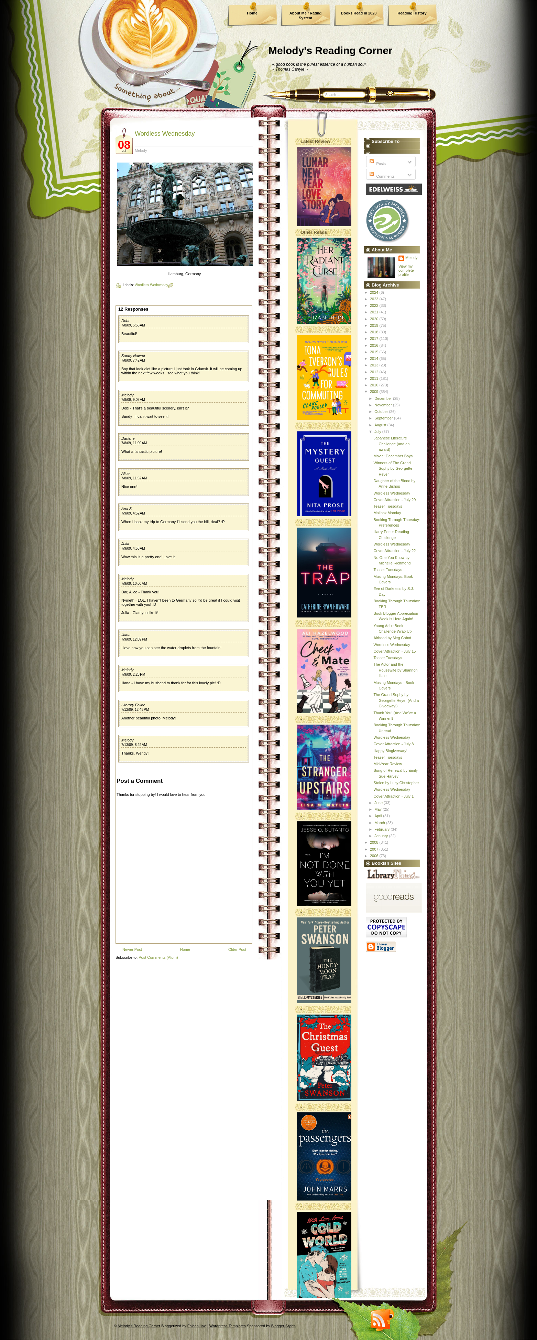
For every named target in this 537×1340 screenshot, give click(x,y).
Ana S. (127, 509)
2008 (375, 842)
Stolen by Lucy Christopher (396, 783)
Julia (125, 544)
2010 (375, 385)
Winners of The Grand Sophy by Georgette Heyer (392, 468)
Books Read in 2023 (359, 13)
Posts (377, 164)
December (383, 398)
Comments (381, 176)
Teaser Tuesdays (387, 506)
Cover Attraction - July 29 (394, 500)
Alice (125, 473)
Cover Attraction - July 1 (393, 796)
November (383, 405)
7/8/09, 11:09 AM (134, 443)
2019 (375, 325)
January (381, 836)
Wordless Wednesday (165, 133)
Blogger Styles (283, 1326)
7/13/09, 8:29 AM (134, 745)
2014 (375, 358)
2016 (375, 345)
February (382, 829)
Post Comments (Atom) (158, 957)
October (381, 411)
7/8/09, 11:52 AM (134, 478)
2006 (375, 856)
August (380, 425)
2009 (375, 391)
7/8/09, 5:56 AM (133, 325)
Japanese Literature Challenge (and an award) (391, 443)
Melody (127, 395)
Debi (125, 321)
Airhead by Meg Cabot (392, 638)
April (378, 816)
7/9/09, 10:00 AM (134, 583)
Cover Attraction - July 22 (394, 551)
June (379, 803)
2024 (375, 292)
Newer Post (132, 949)
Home (252, 13)
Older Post (237, 949)
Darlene (128, 438)
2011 (375, 378)
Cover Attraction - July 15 (394, 651)
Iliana (125, 635)
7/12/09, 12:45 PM (135, 709)
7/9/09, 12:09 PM (134, 639)
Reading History (411, 13)
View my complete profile (406, 270)
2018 (375, 332)
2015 (375, 352)
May (378, 809)
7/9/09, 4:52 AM (133, 513)
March (380, 823)
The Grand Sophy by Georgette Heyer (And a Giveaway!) (396, 700)
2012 (375, 372)
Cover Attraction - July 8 (393, 744)
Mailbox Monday (387, 513)
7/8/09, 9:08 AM (133, 400)
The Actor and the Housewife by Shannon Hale (395, 670)
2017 (375, 338)
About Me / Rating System (305, 15)
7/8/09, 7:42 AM (133, 360)
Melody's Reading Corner (330, 50)
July (378, 431)
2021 (375, 312)
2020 (375, 319)
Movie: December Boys (393, 456)
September (384, 418)
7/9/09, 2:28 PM (133, 674)
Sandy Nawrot (133, 356)
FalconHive (196, 1326)
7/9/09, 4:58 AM (133, 548)
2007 (375, 849)
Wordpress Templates (227, 1326)
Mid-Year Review (387, 764)
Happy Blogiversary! (390, 751)
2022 (375, 305)
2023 (375, 299)
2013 (375, 365)
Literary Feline (133, 705)
